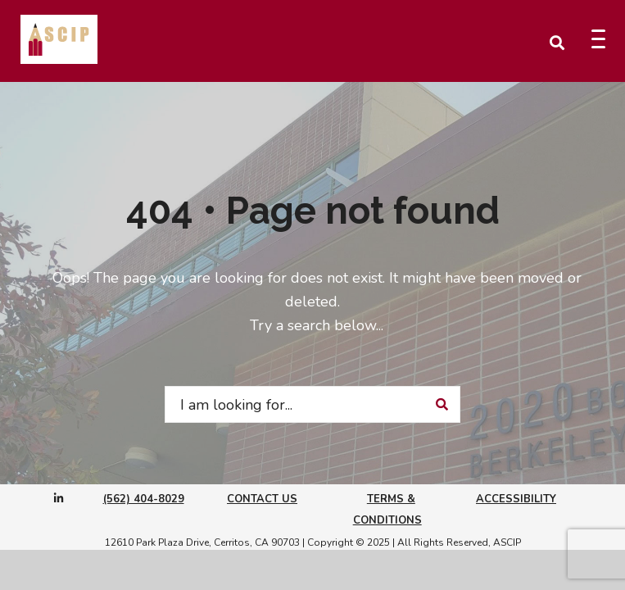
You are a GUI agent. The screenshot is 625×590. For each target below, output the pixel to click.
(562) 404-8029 (143, 499)
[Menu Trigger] (598, 39)
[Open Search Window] (556, 41)
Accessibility (516, 499)
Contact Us (262, 499)
